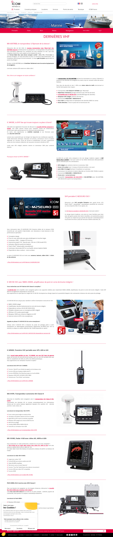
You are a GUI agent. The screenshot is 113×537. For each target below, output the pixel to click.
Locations (45, 9)
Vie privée (21, 535)
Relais (54, 31)
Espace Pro (95, 4)
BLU (41, 31)
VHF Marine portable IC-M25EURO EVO (77, 211)
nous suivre (60, 535)
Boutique (81, 9)
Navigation (70, 31)
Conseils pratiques (30, 9)
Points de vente (68, 9)
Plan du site (29, 535)
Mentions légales (12, 535)
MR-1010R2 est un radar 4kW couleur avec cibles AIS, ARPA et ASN (28, 445)
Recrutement (45, 535)
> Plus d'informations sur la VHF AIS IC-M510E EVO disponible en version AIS (28, 333)
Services (55, 9)
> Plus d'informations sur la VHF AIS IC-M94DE (20, 381)
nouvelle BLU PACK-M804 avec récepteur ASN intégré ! (30, 489)
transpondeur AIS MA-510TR (73, 177)
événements (37, 535)
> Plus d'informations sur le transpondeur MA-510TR (22, 430)
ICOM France (93, 9)
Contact (52, 535)
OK (104, 531)
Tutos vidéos (86, 30)
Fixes (29, 31)
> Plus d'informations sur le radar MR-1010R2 (20, 475)
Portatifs (15, 31)
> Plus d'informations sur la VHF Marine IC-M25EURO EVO (23, 262)
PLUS (100, 31)
